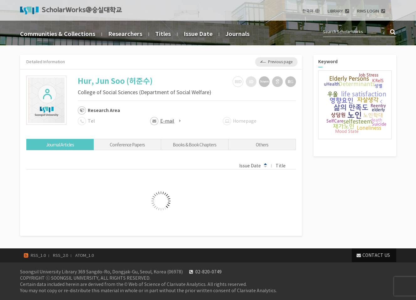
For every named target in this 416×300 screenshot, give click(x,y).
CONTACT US (376, 255)
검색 (393, 32)
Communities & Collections (57, 34)
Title (284, 165)
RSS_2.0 (60, 255)
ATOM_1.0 (84, 255)
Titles (163, 34)
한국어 (307, 11)
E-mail (167, 121)
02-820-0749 (208, 272)
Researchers (125, 34)
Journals (237, 34)
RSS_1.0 (38, 255)
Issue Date (198, 34)
